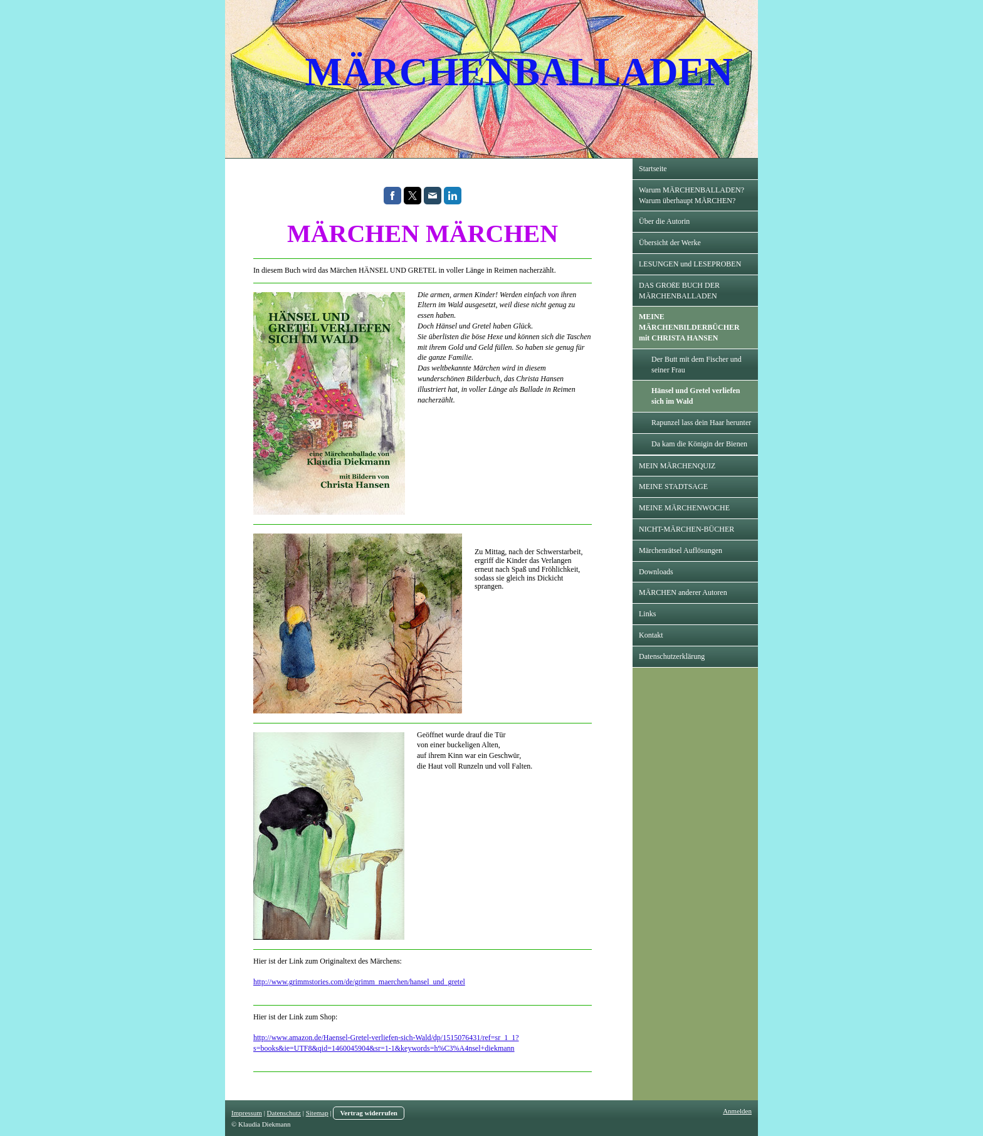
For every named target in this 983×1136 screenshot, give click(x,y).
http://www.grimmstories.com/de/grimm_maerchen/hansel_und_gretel (359, 981)
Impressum (246, 1113)
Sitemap (317, 1113)
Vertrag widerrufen (368, 1113)
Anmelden (737, 1111)
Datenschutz (284, 1113)
